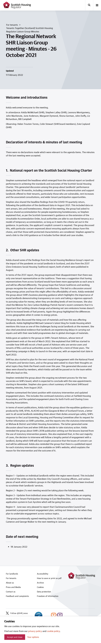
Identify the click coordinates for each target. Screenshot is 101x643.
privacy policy (35, 631)
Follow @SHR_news (17, 613)
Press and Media (13, 587)
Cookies (40, 587)
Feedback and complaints (17, 596)
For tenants (11, 578)
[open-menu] (97, 5)
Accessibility (42, 574)
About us (10, 582)
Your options (33, 637)
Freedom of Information (47, 596)
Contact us (10, 591)
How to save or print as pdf (49, 578)
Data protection (44, 591)
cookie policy (53, 631)
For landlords (12, 574)
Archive (40, 582)
